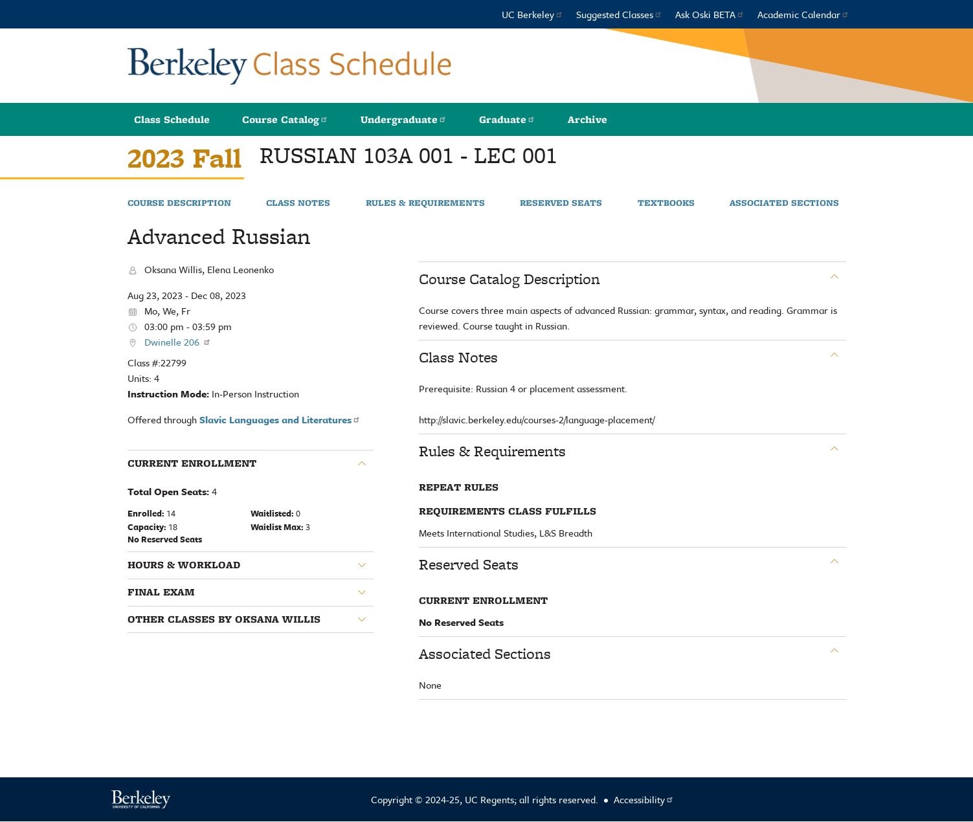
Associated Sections (784, 203)
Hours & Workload (184, 565)
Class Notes (298, 203)
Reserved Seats (561, 203)
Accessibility (644, 799)
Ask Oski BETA (709, 14)
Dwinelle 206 (177, 342)
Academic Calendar (803, 14)
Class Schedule (172, 119)
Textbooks (666, 203)
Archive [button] (587, 119)
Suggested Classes (619, 14)
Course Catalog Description (509, 279)
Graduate (507, 119)
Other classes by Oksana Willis (224, 619)
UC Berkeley (532, 14)
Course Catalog (285, 119)
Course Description (179, 203)
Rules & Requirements (425, 203)
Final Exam (161, 592)
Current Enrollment (192, 463)
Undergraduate (404, 119)
